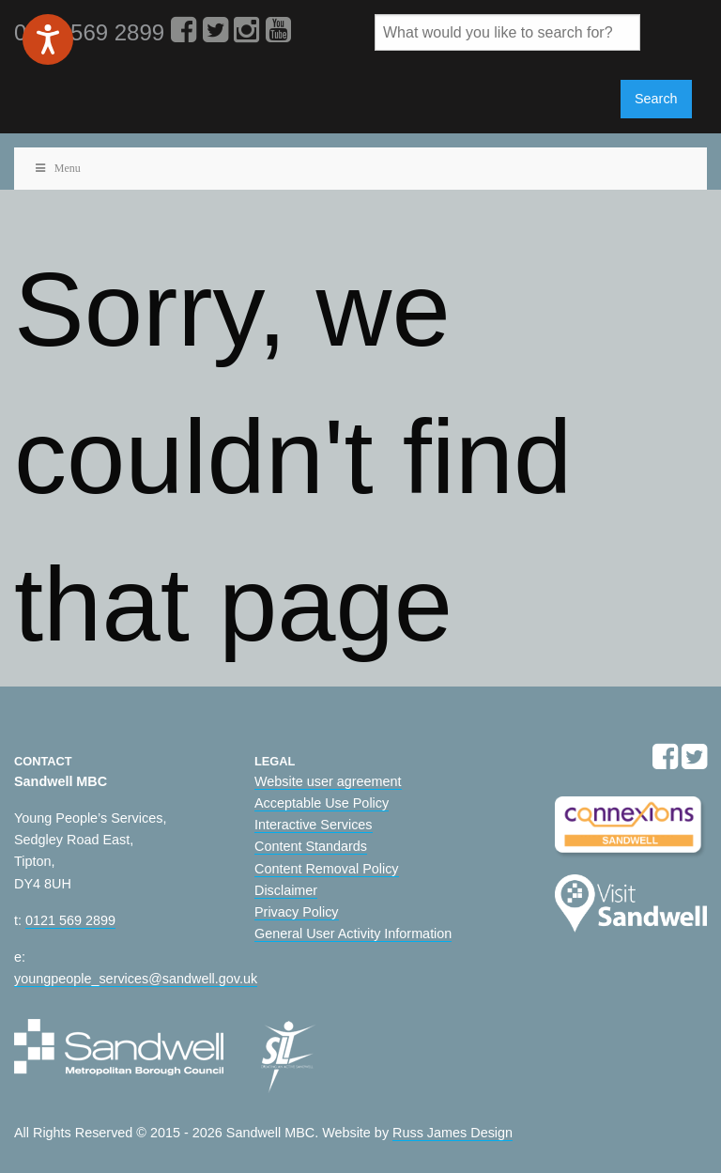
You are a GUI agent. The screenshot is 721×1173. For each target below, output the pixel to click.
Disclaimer (285, 890)
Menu (57, 168)
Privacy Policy (296, 911)
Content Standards (310, 846)
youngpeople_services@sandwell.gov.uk (135, 978)
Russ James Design (452, 1132)
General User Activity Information (353, 933)
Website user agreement (328, 781)
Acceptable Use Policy (321, 802)
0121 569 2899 (70, 920)
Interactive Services (313, 824)
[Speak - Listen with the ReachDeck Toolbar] (48, 39)
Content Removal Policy (326, 868)
